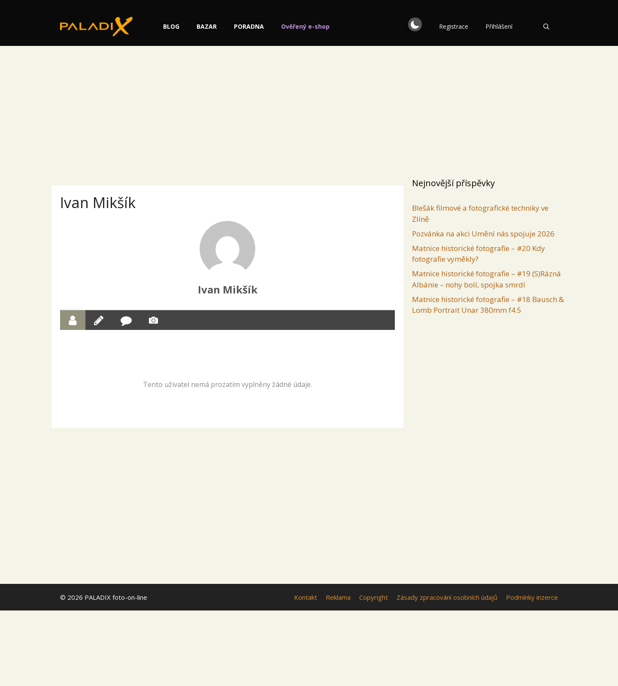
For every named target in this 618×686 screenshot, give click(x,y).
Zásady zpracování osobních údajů (447, 597)
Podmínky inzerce (532, 597)
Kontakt (305, 597)
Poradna (267, 26)
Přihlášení (498, 26)
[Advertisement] (309, 109)
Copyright (373, 597)
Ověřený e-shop (323, 26)
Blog (189, 26)
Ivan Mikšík (228, 289)
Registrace (453, 26)
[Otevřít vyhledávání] (546, 26)
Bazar (225, 26)
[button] (415, 24)
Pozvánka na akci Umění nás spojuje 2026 (483, 234)
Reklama (338, 597)
